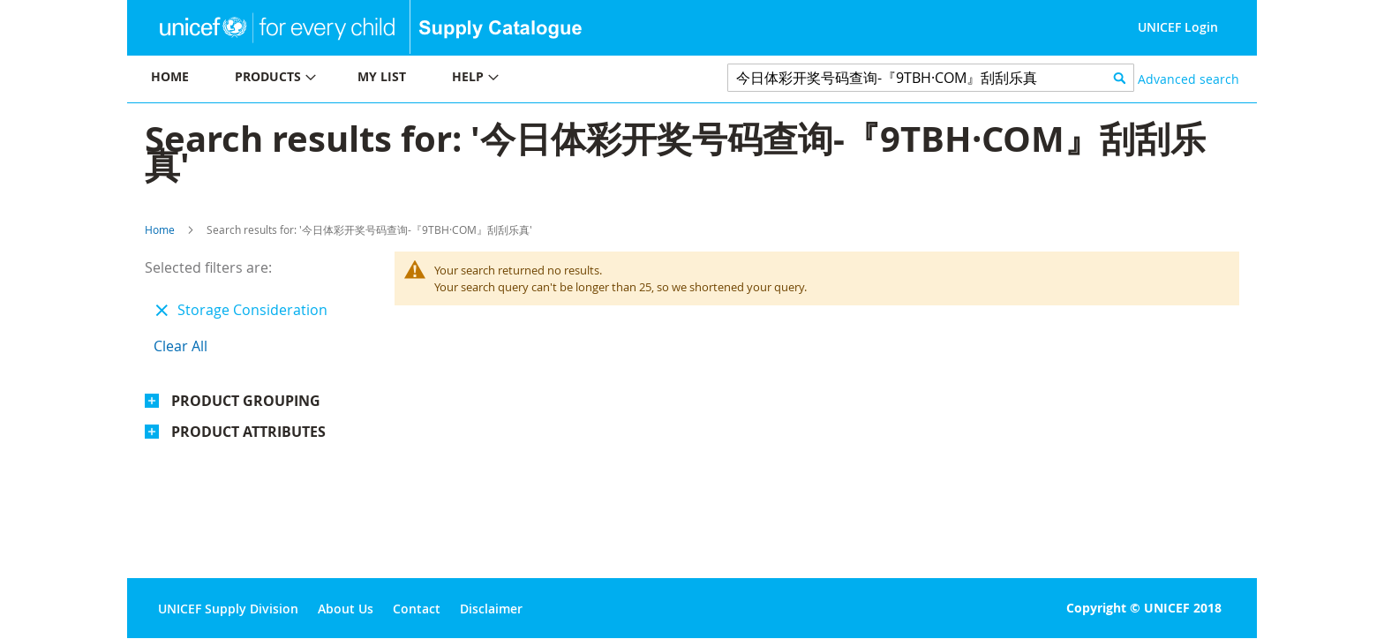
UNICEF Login (1178, 27)
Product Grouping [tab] (245, 400)
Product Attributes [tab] (248, 431)
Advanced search (1188, 79)
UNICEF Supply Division (228, 608)
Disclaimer (491, 608)
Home (160, 229)
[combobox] (930, 78)
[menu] (409, 79)
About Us (345, 608)
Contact (416, 608)
